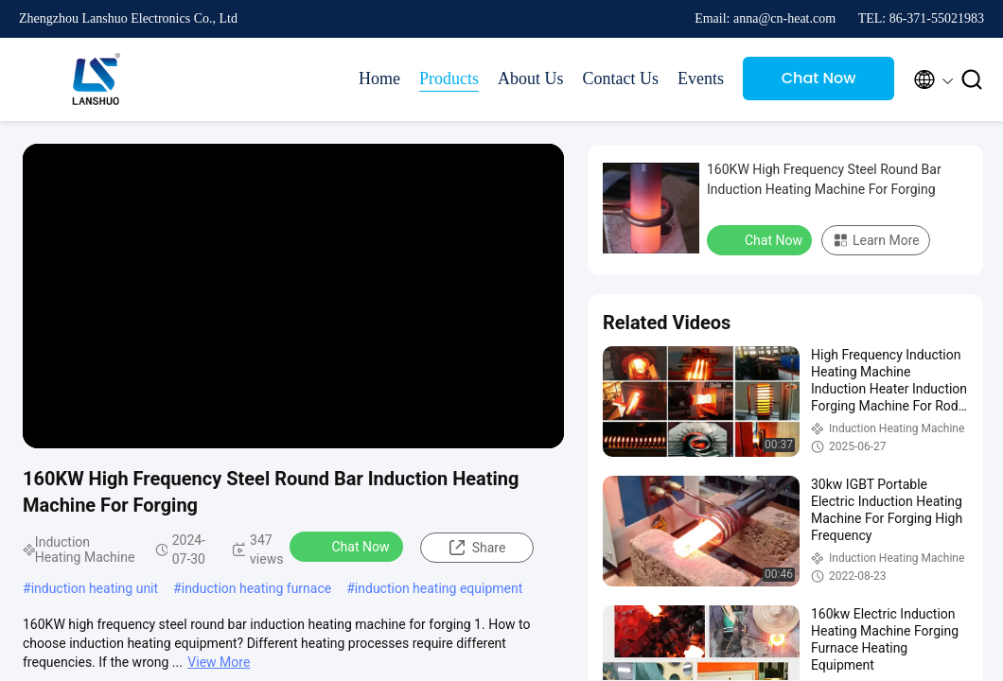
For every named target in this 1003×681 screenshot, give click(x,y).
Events (700, 78)
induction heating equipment (438, 588)
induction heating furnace (256, 588)
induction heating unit (94, 588)
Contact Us (621, 78)
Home (379, 78)
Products (449, 78)
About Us (531, 78)
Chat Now (819, 78)
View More (218, 662)
